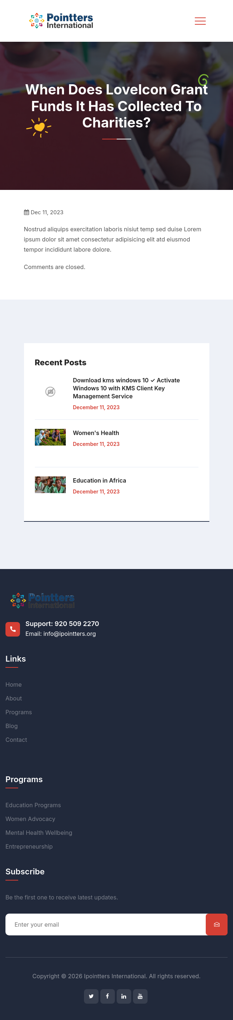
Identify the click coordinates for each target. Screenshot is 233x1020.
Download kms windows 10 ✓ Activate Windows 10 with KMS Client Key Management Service (126, 388)
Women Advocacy (30, 818)
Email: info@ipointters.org (60, 633)
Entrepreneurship (29, 846)
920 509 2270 (77, 623)
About (13, 698)
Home (13, 684)
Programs (18, 712)
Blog (11, 726)
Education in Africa (99, 480)
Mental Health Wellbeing (38, 832)
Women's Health (96, 432)
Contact (16, 739)
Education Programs (33, 805)
